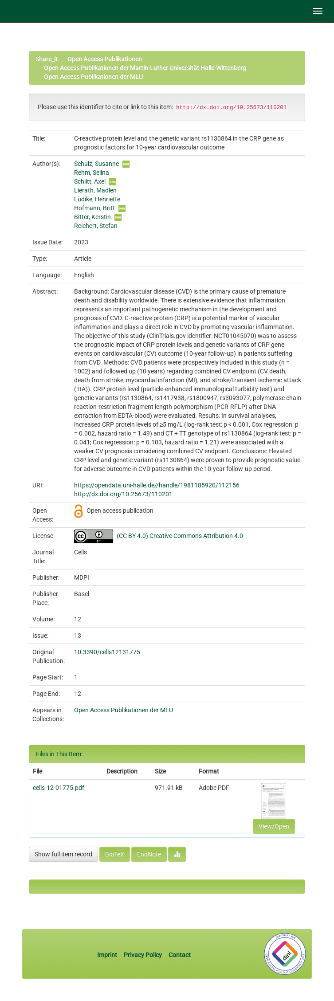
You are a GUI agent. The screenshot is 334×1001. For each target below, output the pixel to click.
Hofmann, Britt (94, 208)
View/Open (274, 826)
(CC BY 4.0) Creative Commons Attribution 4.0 (180, 535)
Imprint (107, 954)
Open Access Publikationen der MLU (93, 76)
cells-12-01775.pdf (58, 787)
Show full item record (63, 854)
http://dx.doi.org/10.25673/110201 (123, 494)
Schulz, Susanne (96, 163)
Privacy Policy (143, 954)
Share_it (46, 59)
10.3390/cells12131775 (107, 652)
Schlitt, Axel (90, 181)
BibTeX (114, 854)
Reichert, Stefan (96, 225)
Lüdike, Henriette (97, 199)
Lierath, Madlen (95, 190)
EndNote (149, 854)
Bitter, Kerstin (92, 216)
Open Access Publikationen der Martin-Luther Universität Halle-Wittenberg (145, 67)
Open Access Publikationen (104, 59)
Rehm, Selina (91, 172)
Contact (180, 954)
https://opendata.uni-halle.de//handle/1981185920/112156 (157, 485)
